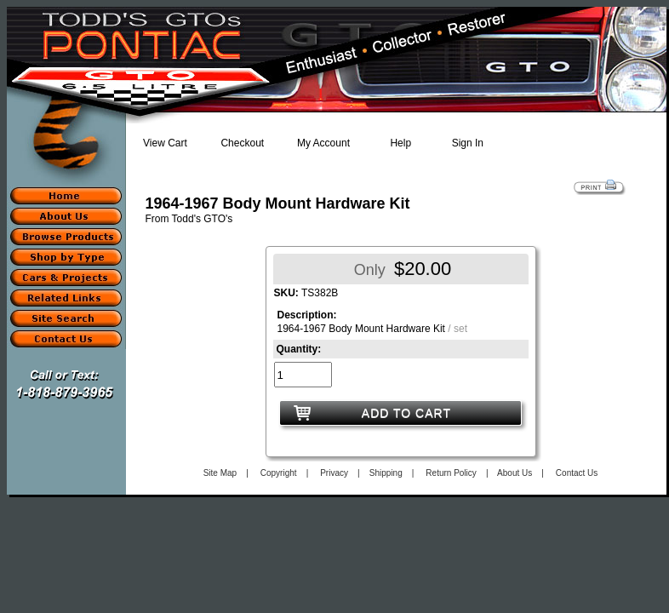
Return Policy (451, 473)
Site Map (220, 473)
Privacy (334, 473)
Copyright (278, 473)
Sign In (467, 143)
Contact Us (577, 473)
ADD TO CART (406, 413)
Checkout (242, 143)
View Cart (165, 143)
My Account (323, 143)
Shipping (386, 473)
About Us (514, 473)
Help (400, 143)
